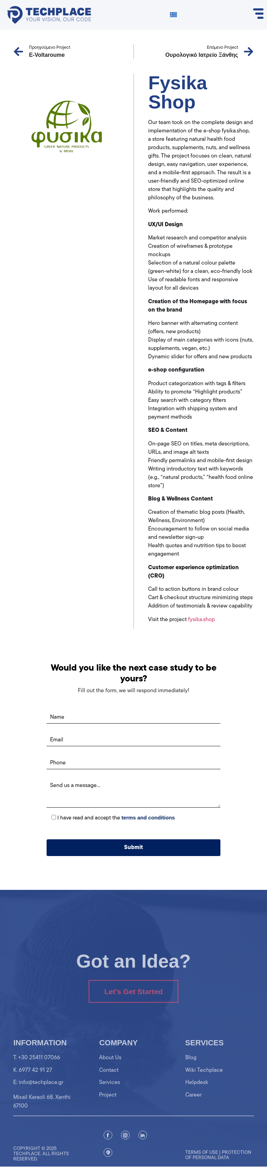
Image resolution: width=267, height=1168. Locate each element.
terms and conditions (148, 817)
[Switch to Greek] (173, 15)
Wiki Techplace (204, 1077)
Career (193, 1102)
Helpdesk (196, 1090)
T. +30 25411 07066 (36, 1065)
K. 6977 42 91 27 (32, 1077)
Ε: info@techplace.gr (38, 1090)
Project (107, 1102)
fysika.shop (201, 620)
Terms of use (201, 1160)
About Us (110, 1065)
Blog (190, 1065)
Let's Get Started (133, 1002)
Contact (109, 1077)
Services (109, 1090)
